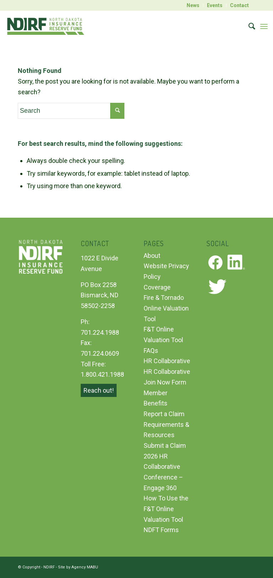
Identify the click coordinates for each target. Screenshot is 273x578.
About (152, 255)
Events (215, 5)
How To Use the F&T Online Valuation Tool (166, 508)
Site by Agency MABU (78, 567)
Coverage (157, 287)
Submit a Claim (165, 445)
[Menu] (264, 26)
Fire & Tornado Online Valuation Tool (166, 308)
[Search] (248, 26)
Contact (239, 5)
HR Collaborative (167, 361)
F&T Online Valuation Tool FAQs (163, 339)
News (193, 5)
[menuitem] (193, 5)
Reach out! (99, 390)
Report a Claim (164, 414)
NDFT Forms (161, 530)
